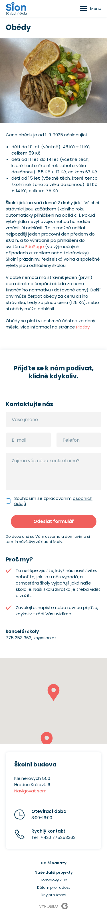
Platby (83, 327)
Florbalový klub (53, 880)
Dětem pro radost (53, 887)
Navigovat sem (30, 791)
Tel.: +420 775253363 (53, 834)
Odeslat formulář (53, 521)
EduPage (34, 246)
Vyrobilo (53, 906)
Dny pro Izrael (53, 895)
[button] (53, 692)
